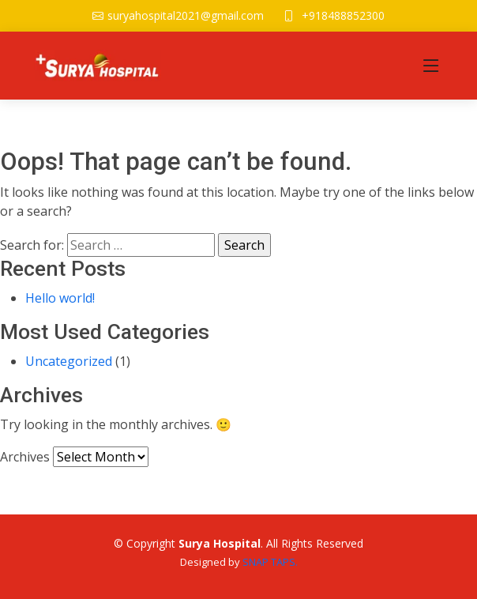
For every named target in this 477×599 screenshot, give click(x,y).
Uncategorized (68, 361)
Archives (25, 456)
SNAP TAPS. (270, 562)
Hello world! (60, 298)
